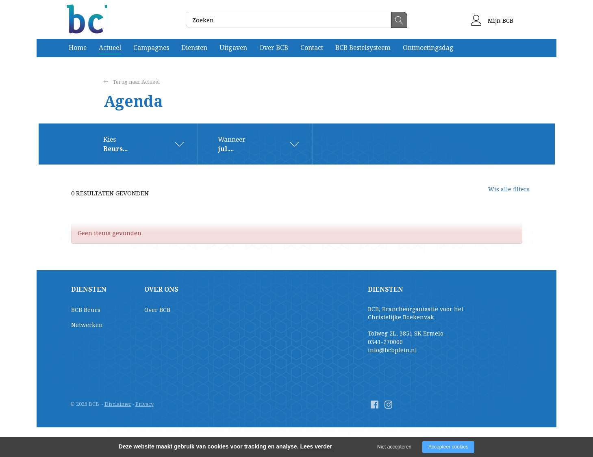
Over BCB (273, 47)
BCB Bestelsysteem (363, 47)
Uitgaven (233, 47)
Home (78, 47)
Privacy (144, 403)
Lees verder (316, 446)
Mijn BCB (492, 20)
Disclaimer (117, 403)
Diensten (194, 47)
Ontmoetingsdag (428, 47)
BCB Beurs (85, 310)
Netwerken (87, 325)
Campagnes (151, 47)
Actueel (110, 47)
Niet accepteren (394, 447)
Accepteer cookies (448, 447)
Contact (311, 47)
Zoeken (399, 20)
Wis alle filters (501, 192)
